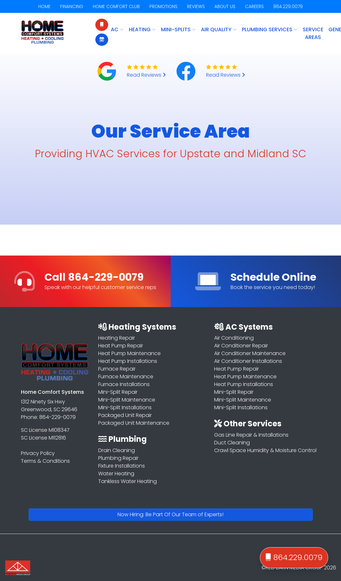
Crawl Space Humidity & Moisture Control (265, 450)
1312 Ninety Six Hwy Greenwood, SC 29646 (49, 405)
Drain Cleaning (116, 450)
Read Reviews (146, 75)
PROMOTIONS (163, 7)
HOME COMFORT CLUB (116, 7)
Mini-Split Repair (117, 392)
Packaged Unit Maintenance (133, 423)
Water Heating (116, 473)
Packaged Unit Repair (125, 415)
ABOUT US (224, 7)
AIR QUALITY (219, 29)
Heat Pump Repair (120, 345)
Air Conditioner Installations (248, 361)
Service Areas (313, 33)
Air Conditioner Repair (241, 345)
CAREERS (254, 7)
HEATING (142, 29)
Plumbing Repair (118, 458)
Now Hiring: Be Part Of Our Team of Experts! (170, 514)
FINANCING (71, 7)
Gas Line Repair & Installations (251, 435)
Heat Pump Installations (127, 361)
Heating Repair (116, 338)
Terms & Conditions (45, 461)
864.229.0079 (288, 7)
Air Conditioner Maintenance (250, 353)
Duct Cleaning (232, 442)
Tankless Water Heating (127, 481)
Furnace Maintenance (125, 376)
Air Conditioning (234, 338)
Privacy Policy (38, 453)
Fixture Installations (121, 466)
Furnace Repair (117, 369)
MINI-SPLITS (178, 29)
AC (117, 29)
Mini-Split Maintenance (126, 399)
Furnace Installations (124, 384)
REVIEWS (196, 7)
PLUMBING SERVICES (270, 29)
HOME (44, 7)
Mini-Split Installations (125, 407)
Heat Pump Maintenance (129, 353)
